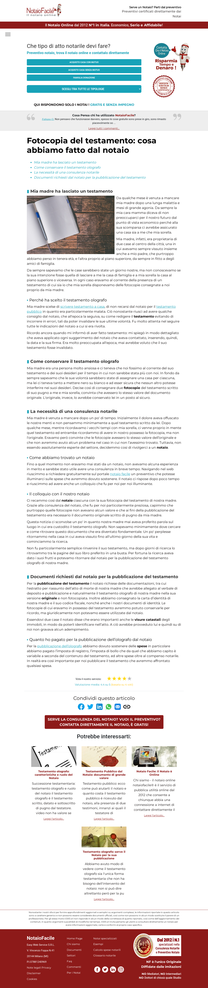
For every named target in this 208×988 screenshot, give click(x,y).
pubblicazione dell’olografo (59, 646)
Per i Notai (73, 972)
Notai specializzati (105, 938)
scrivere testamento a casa (82, 307)
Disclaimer (34, 973)
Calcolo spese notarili (107, 950)
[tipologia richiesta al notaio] (84, 89)
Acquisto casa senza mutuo (84, 70)
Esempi (98, 944)
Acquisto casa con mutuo (84, 62)
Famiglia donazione (84, 77)
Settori (71, 955)
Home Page (74, 938)
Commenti (74, 967)
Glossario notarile (104, 955)
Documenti (74, 950)
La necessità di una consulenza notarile (66, 172)
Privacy (46, 967)
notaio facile (120, 474)
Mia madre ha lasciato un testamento (65, 162)
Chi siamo (73, 944)
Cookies (32, 979)
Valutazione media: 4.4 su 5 (104, 684)
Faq (69, 961)
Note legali (34, 967)
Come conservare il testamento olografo (67, 167)
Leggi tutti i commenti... (103, 128)
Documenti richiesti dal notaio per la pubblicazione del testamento (90, 177)
